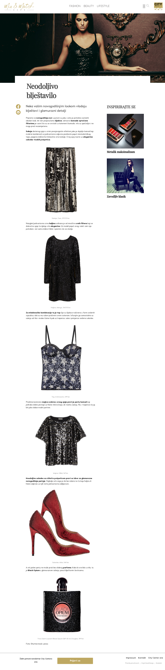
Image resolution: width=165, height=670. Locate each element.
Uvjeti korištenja (147, 663)
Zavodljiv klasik (116, 196)
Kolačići (159, 663)
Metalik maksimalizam (121, 152)
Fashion (74, 6)
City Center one (155, 658)
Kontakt (142, 658)
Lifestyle (103, 6)
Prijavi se (75, 661)
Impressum (131, 658)
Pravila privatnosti (132, 663)
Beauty (88, 6)
